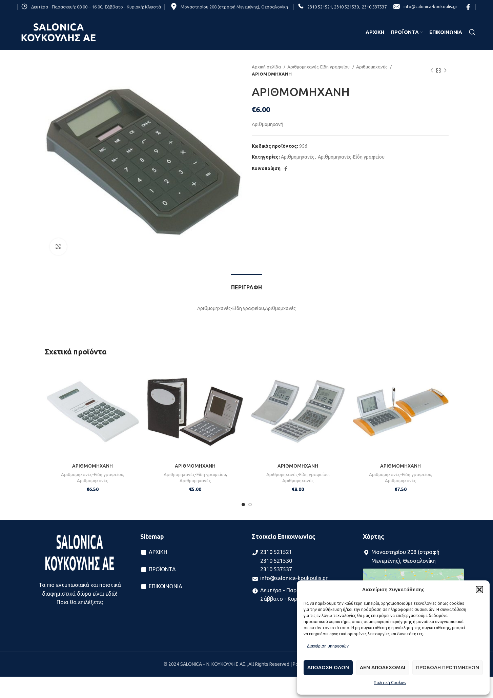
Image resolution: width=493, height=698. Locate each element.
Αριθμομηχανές (372, 66)
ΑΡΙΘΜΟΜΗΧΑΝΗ (92, 466)
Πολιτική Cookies (390, 682)
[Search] (472, 32)
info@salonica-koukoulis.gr (425, 7)
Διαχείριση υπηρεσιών (328, 646)
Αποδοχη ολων (328, 667)
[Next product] (445, 70)
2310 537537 (373, 6)
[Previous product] (431, 70)
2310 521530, (346, 6)
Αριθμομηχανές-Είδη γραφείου (319, 66)
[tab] (246, 284)
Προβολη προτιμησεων (447, 667)
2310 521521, (320, 6)
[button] (479, 589)
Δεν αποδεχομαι (382, 667)
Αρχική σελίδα (267, 66)
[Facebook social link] (468, 7)
